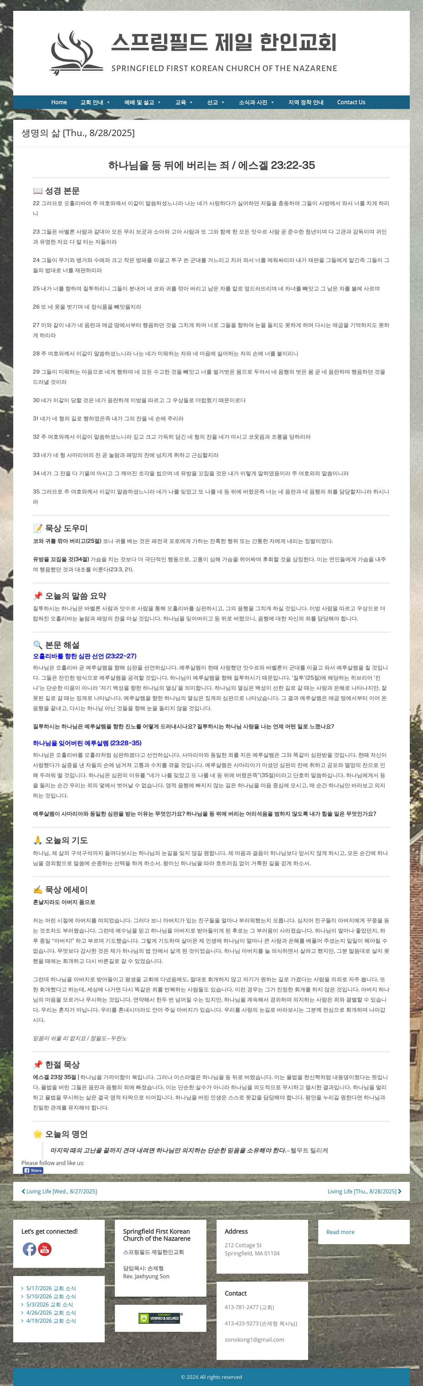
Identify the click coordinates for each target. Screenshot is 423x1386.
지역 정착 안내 (306, 102)
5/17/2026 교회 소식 (51, 1288)
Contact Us (351, 102)
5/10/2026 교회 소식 (51, 1296)
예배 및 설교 (143, 102)
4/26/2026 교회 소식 (51, 1312)
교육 (184, 102)
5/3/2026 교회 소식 (49, 1304)
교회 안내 (95, 102)
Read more (340, 1232)
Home (59, 102)
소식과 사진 (257, 102)
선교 (216, 102)
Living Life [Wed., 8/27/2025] (59, 1191)
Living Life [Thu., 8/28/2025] (365, 1191)
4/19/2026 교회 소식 (51, 1320)
